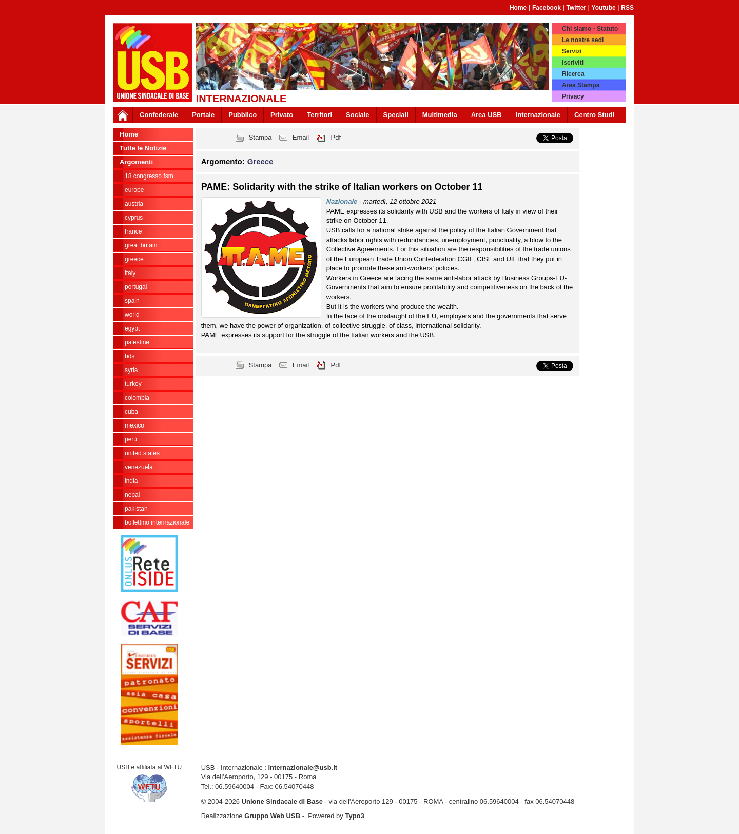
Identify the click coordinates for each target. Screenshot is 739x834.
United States (142, 453)
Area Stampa (580, 85)
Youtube (604, 7)
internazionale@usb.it (302, 767)
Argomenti (136, 162)
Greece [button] (260, 161)
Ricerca (573, 73)
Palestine (137, 342)
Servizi (572, 51)
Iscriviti (573, 62)
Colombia (137, 397)
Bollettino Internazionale (157, 522)
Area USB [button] (486, 115)
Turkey (133, 383)
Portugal (136, 286)
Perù (131, 439)
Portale (203, 115)
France (133, 231)
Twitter (576, 7)
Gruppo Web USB (272, 816)
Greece (134, 259)
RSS (627, 7)
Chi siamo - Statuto (590, 28)
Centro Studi (594, 115)
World (132, 314)
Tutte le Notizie (143, 148)
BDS (129, 356)
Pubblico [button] (242, 115)
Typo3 (354, 816)
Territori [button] (319, 115)
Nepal (132, 494)
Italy (130, 273)
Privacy (573, 96)
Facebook (546, 7)
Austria (134, 203)
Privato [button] (281, 115)
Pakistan (136, 508)
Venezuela (139, 467)
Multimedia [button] (439, 115)
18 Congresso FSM (149, 176)
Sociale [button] (357, 115)
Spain (132, 300)
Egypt (132, 328)
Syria (131, 370)
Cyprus (134, 217)
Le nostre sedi (583, 40)
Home (518, 7)
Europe (134, 189)
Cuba (131, 411)
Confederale (159, 115)
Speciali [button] (396, 115)
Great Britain (141, 245)
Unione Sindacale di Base (282, 801)
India (131, 480)
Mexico (134, 425)
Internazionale (538, 115)
